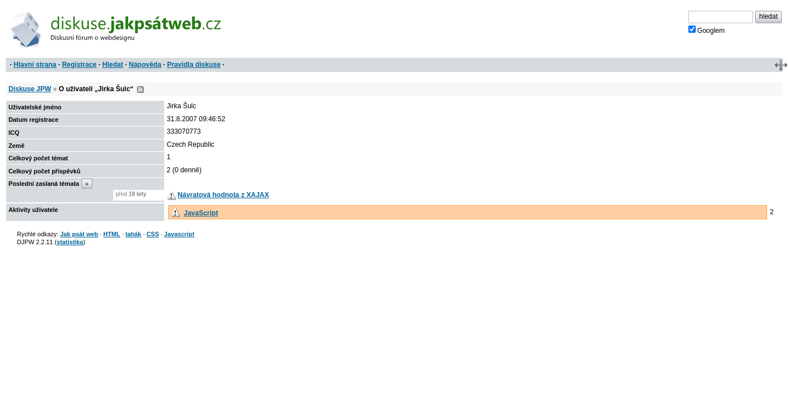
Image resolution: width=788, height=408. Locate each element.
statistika (70, 242)
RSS (140, 89)
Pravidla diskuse (194, 65)
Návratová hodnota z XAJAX (223, 195)
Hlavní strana (35, 65)
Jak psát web (79, 234)
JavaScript (200, 213)
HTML (111, 234)
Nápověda (145, 65)
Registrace (79, 65)
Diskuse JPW (29, 89)
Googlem (706, 30)
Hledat (112, 65)
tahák (133, 234)
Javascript (179, 234)
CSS (153, 234)
